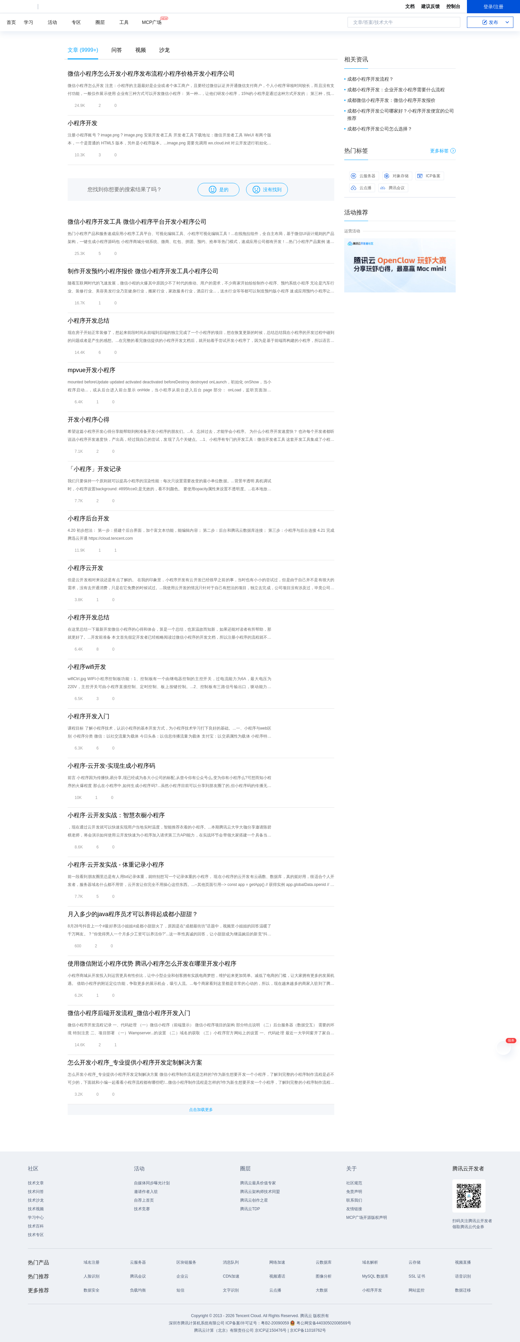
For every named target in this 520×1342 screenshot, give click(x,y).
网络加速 (277, 1262)
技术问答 (36, 1191)
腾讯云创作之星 (254, 1200)
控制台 (453, 6)
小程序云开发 (85, 568)
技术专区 (36, 1234)
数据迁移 (463, 1290)
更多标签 (443, 150)
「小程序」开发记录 (94, 469)
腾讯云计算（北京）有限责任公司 (224, 1330)
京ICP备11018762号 (308, 1330)
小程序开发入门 (88, 716)
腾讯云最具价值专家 (258, 1183)
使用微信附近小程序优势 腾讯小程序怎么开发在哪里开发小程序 (152, 963)
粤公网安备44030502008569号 (323, 1323)
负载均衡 (138, 1290)
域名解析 (370, 1262)
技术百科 (36, 1226)
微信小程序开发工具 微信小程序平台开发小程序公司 (137, 221)
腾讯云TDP (250, 1209)
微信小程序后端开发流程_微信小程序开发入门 (129, 1013)
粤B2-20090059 (275, 1323)
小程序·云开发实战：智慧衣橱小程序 (116, 815)
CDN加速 (231, 1276)
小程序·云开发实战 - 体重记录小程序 (116, 864)
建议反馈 (430, 6)
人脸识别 (91, 1276)
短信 (180, 1290)
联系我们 (354, 1200)
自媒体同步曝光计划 (152, 1183)
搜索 (453, 22)
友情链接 (354, 1209)
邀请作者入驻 (146, 1191)
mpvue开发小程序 (91, 370)
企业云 (182, 1276)
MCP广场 (152, 22)
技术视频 (36, 1209)
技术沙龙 (36, 1200)
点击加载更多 (201, 1109)
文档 (410, 6)
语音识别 (463, 1276)
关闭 (451, 245)
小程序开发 (83, 123)
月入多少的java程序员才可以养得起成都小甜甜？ (133, 914)
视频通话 (277, 1276)
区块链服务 (186, 1262)
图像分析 (324, 1276)
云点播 (361, 188)
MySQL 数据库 (375, 1276)
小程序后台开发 (88, 518)
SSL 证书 (417, 1276)
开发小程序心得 (88, 419)
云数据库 (324, 1262)
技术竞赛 (142, 1209)
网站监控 (416, 1290)
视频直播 (463, 1262)
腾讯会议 (392, 188)
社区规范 (354, 1183)
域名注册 (91, 1262)
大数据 (322, 1290)
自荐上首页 (144, 1200)
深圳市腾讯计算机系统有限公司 (197, 1323)
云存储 (415, 1262)
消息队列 (231, 1262)
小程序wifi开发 (87, 667)
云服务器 (363, 176)
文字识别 (231, 1290)
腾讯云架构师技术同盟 (260, 1191)
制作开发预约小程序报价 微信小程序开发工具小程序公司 (143, 271)
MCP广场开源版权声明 (366, 1217)
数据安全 (91, 1290)
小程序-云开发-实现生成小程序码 (111, 765)
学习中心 (36, 1217)
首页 (11, 22)
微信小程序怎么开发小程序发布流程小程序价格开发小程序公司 (151, 73)
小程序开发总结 (88, 320)
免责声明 (354, 1191)
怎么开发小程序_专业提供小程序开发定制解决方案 (135, 1062)
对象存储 (396, 176)
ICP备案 (428, 176)
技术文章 (36, 1183)
